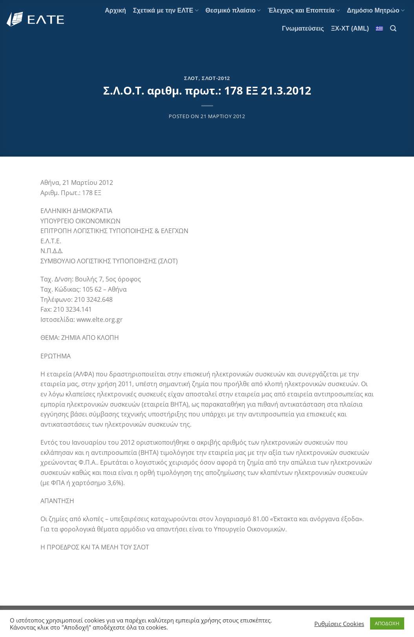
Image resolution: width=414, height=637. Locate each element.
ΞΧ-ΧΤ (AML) (350, 28)
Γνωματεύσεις (303, 28)
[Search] (393, 28)
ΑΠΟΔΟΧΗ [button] (387, 623)
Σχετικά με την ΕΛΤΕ (165, 10)
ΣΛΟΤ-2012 (216, 78)
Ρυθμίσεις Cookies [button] (339, 623)
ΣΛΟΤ (191, 78)
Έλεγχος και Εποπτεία (304, 10)
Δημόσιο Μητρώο (376, 10)
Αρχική (115, 10)
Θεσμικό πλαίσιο (233, 10)
